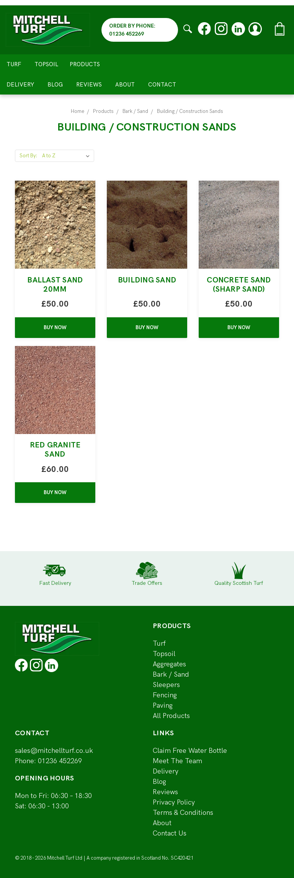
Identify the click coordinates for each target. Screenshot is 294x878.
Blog (55, 84)
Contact (162, 84)
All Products (171, 716)
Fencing (165, 695)
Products (88, 64)
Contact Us (169, 833)
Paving (163, 706)
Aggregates (169, 664)
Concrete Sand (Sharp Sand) (239, 285)
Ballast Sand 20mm (55, 285)
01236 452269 (60, 761)
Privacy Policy (174, 802)
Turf (14, 64)
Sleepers (166, 685)
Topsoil (46, 64)
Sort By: (29, 156)
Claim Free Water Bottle (190, 751)
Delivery (20, 84)
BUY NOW (55, 328)
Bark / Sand (171, 675)
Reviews (89, 84)
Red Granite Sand (55, 450)
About (125, 84)
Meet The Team (177, 761)
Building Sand (147, 280)
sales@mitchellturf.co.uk (54, 751)
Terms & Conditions (183, 813)
